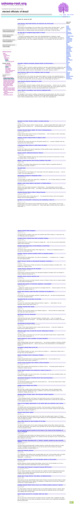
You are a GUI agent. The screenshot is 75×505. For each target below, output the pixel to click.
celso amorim (8, 65)
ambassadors (8, 64)
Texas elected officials (8, 94)
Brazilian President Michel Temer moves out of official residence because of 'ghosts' (40, 485)
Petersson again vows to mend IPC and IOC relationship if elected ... (36, 330)
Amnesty (67, 27)
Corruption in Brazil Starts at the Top (27, 347)
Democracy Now (69, 41)
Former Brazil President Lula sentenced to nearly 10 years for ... (35, 370)
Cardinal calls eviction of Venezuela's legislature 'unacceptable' (34, 284)
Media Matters (68, 48)
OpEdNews (68, 58)
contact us (65, 16)
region (4, 53)
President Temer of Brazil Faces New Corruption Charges (33, 238)
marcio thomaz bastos (10, 70)
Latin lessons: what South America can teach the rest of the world (35, 23)
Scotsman (67, 66)
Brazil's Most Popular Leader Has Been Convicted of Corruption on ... (36, 291)
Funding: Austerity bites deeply (26, 306)
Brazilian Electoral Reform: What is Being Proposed (31, 192)
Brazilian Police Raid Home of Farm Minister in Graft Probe (33, 245)
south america (7, 55)
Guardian (67, 42)
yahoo (68, 14)
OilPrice (67, 57)
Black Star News (69, 33)
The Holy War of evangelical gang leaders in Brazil (31, 32)
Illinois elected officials (8, 83)
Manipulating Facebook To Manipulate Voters (30, 175)
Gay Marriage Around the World (26, 323)
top (71, 502)
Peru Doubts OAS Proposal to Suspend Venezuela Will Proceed (35, 467)
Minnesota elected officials (9, 87)
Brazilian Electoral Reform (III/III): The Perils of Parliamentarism (34, 130)
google (64, 14)
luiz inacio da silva (10, 61)
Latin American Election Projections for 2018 (29, 81)
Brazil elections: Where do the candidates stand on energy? (34, 72)
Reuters (67, 63)
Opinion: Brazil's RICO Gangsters (26, 230)
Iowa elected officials (7, 84)
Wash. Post (68, 72)
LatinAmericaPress (69, 47)
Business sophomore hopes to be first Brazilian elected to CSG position (37, 459)
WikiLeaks (68, 73)
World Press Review (69, 76)
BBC (67, 31)
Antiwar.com (68, 28)
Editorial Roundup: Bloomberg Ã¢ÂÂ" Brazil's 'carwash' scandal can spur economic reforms (40, 441)
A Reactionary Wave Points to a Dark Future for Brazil (32, 145)
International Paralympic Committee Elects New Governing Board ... (36, 377)
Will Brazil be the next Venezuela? (27, 314)
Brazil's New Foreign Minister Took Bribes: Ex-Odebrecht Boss (34, 476)
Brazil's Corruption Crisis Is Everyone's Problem (30, 355)
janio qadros (8, 68)
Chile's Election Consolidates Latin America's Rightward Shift (34, 90)
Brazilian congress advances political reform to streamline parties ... (36, 253)
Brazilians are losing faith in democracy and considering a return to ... (36, 199)
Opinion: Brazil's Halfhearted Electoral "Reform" (30, 152)
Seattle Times (68, 67)
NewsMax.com (68, 56)
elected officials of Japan (8, 82)
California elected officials (9, 79)
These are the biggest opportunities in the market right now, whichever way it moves (40, 403)
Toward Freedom (69, 68)
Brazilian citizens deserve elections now (28, 276)
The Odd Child (21, 168)
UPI (66, 71)
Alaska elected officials (8, 77)
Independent (68, 46)
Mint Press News (69, 51)
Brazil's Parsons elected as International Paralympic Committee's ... (36, 261)
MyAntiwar (68, 52)
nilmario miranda (9, 71)
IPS (66, 43)
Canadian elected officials (8, 81)
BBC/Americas (68, 32)
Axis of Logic (68, 29)
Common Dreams (69, 38)
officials (6, 59)
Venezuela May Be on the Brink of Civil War (29, 299)
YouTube (72, 14)
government (6, 57)
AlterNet (67, 26)
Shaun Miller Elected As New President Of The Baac (32, 421)
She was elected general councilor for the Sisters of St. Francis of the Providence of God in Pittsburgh (40, 431)
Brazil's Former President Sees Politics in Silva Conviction (33, 362)
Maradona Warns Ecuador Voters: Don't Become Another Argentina (35, 394)
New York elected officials (9, 89)
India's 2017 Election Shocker (25, 450)
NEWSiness (68, 53)
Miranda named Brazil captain (25, 412)
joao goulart (7, 69)
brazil (5, 56)
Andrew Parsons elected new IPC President (29, 268)
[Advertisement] (30, 50)
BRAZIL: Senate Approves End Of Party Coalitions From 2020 (34, 160)
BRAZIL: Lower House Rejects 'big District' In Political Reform (34, 183)
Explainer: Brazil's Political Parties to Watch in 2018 (31, 137)
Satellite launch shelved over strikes (27, 385)
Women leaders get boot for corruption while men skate (33, 494)
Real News (68, 62)
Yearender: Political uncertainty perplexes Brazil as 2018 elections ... (36, 63)
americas (5, 54)
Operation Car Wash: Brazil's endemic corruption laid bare (33, 121)
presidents (7, 72)
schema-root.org (6, 51)
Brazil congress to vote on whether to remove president (33, 338)
